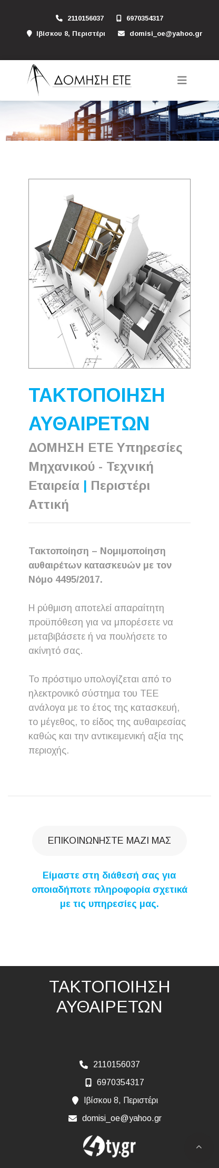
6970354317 (144, 18)
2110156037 (85, 18)
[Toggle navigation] (182, 80)
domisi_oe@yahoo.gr (166, 33)
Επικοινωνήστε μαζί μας (109, 840)
